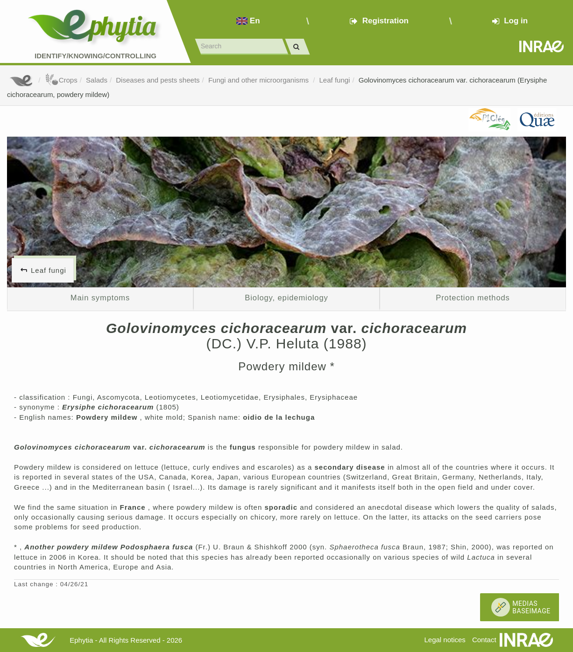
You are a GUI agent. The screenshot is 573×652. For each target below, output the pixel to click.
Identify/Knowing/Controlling (95, 56)
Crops (61, 80)
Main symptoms (100, 297)
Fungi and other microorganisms (259, 80)
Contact (484, 640)
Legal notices (444, 640)
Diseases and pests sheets (157, 80)
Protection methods (473, 297)
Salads (96, 80)
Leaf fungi (334, 80)
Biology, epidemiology (286, 297)
